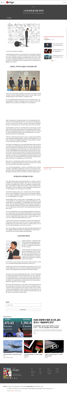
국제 (40, 370)
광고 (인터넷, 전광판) (13, 386)
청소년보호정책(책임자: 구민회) (38, 386)
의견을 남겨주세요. (10, 305)
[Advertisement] (21, 111)
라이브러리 (49, 372)
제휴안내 (18, 386)
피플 (40, 373)
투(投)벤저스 (47, 39)
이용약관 (25, 386)
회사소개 (8, 386)
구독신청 (57, 370)
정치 (32, 368)
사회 (32, 370)
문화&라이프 (33, 372)
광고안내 (57, 372)
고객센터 (21, 386)
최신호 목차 (49, 370)
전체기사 (32, 375)
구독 (53, 39)
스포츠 (32, 373)
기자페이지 (49, 373)
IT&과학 (40, 372)
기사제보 (57, 368)
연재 (48, 368)
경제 (40, 368)
